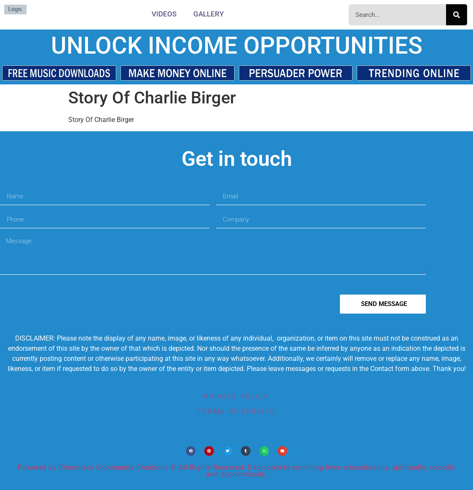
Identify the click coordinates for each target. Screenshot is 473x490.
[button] (191, 451)
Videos (164, 14)
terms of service (236, 411)
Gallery (208, 14)
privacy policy (236, 397)
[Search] (456, 14)
